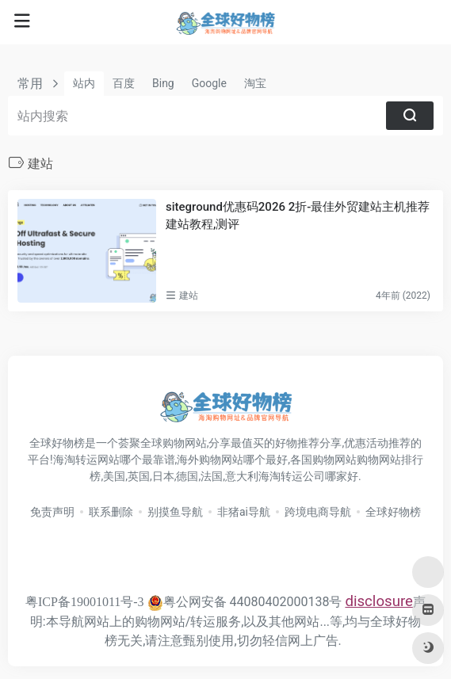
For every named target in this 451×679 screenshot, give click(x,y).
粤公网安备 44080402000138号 (244, 601)
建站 (188, 295)
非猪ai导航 (243, 511)
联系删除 (111, 511)
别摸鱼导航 (175, 511)
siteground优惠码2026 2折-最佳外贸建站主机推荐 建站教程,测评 (298, 215)
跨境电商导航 (318, 511)
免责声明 (52, 511)
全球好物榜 (393, 511)
